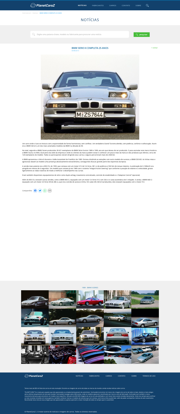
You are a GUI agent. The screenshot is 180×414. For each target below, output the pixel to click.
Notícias (81, 5)
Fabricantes (97, 5)
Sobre (138, 5)
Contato (125, 5)
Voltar (155, 47)
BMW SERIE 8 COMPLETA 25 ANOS (51, 13)
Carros (112, 5)
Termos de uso (149, 375)
